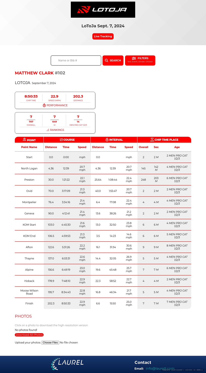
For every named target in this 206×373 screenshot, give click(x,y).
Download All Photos (29, 334)
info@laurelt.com (160, 368)
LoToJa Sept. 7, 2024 (103, 25)
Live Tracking (103, 36)
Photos (23, 316)
